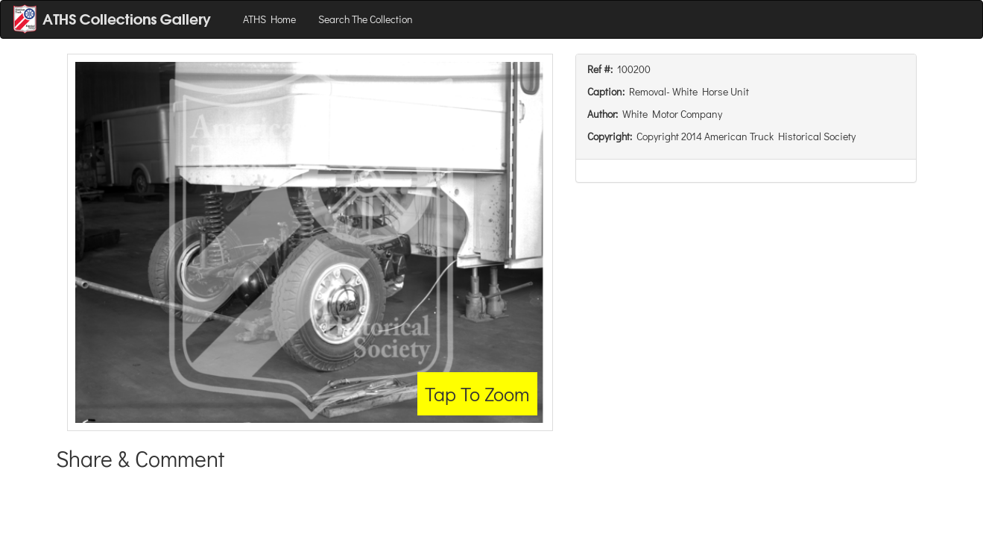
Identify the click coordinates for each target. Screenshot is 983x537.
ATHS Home (269, 19)
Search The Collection (365, 19)
